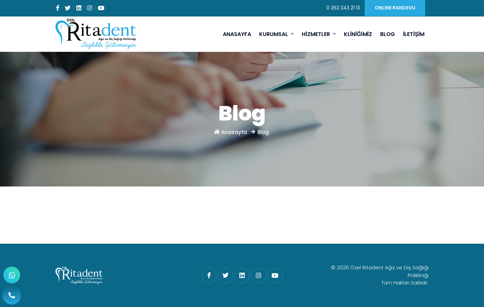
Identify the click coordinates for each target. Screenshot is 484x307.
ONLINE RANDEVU (395, 7)
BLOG (387, 34)
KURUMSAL (276, 34)
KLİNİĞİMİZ (358, 34)
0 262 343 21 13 (343, 7)
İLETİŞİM (414, 34)
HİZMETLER (318, 34)
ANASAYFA (237, 34)
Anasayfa (231, 132)
